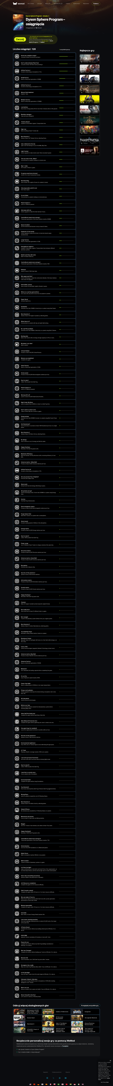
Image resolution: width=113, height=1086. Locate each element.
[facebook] (59, 1078)
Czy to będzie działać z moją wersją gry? (29, 1052)
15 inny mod (45, 40)
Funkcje (68, 3)
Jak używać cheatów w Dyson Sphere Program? (31, 1049)
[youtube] (65, 1078)
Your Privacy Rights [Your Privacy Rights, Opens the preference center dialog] (105, 1082)
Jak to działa (30, 3)
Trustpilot (65, 1046)
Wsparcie (68, 1072)
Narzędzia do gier (58, 3)
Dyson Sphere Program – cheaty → (37, 16)
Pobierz (96, 3)
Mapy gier (47, 3)
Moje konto (86, 3)
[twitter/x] (53, 1078)
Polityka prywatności (56, 1072)
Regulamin (45, 1072)
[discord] (47, 1078)
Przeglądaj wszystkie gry (90, 1005)
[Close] (110, 1060)
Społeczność (76, 3)
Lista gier (39, 3)
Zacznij (20, 39)
